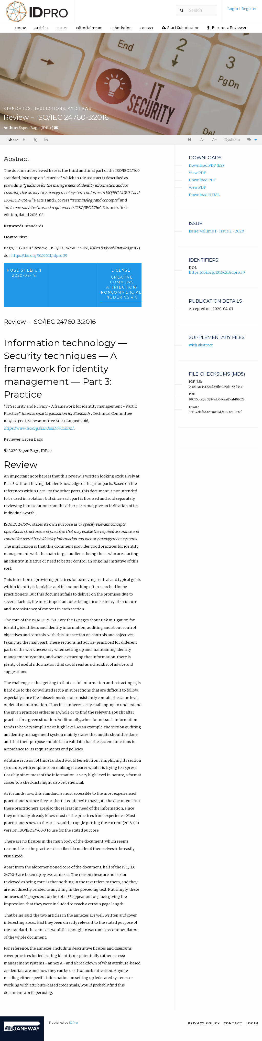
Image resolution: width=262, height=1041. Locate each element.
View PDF (197, 173)
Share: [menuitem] (13, 140)
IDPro (73, 1022)
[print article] (190, 139)
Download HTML (204, 195)
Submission (121, 28)
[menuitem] (242, 10)
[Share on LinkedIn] (46, 140)
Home (20, 28)
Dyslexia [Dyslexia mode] (232, 139)
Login (233, 8)
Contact (147, 28)
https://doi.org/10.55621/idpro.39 (39, 256)
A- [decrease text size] (202, 139)
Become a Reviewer (227, 27)
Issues (62, 28)
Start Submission (180, 27)
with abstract (201, 345)
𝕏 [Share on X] (35, 140)
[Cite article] (250, 139)
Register (249, 8)
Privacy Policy (204, 1023)
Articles (41, 28)
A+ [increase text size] (214, 139)
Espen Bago (38, 127)
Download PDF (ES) (206, 166)
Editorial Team (89, 28)
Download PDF (202, 180)
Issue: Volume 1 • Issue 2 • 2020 (216, 231)
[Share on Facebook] (24, 140)
